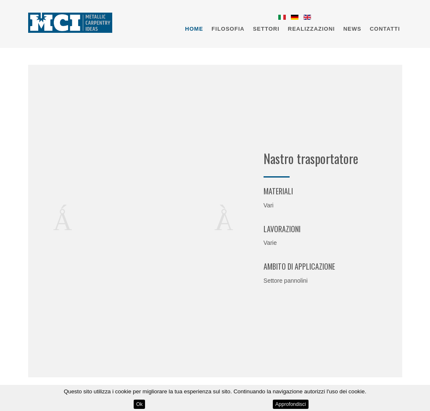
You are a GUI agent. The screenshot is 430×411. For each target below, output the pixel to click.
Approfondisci (290, 404)
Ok (139, 404)
